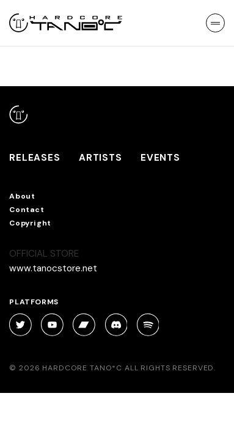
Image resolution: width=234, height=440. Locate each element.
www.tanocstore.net (53, 268)
